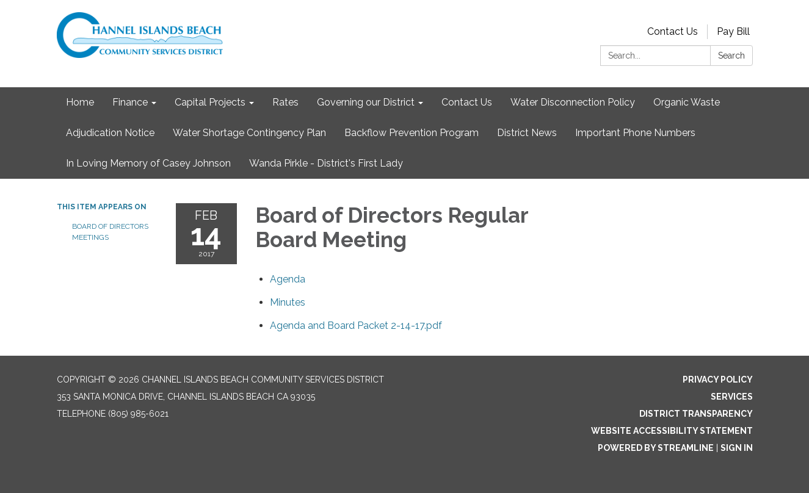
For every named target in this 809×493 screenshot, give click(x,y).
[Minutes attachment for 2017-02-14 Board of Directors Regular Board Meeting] (287, 302)
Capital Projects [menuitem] (210, 102)
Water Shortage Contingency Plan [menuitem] (249, 133)
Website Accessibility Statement (672, 431)
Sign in (736, 448)
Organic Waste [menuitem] (686, 102)
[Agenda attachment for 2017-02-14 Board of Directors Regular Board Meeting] (287, 279)
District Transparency (696, 414)
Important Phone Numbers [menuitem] (635, 133)
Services (732, 396)
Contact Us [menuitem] (466, 102)
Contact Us (672, 31)
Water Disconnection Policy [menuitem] (572, 102)
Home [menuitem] (80, 102)
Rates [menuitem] (285, 102)
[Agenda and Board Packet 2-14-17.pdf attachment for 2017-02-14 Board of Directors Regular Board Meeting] (356, 325)
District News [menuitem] (527, 133)
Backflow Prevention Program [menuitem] (411, 133)
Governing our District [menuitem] (366, 102)
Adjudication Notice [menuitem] (110, 133)
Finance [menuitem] (130, 102)
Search (731, 55)
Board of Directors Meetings (110, 232)
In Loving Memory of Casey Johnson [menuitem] (148, 163)
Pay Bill (733, 31)
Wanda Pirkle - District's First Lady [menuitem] (326, 163)
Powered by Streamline (656, 448)
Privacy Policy (718, 379)
